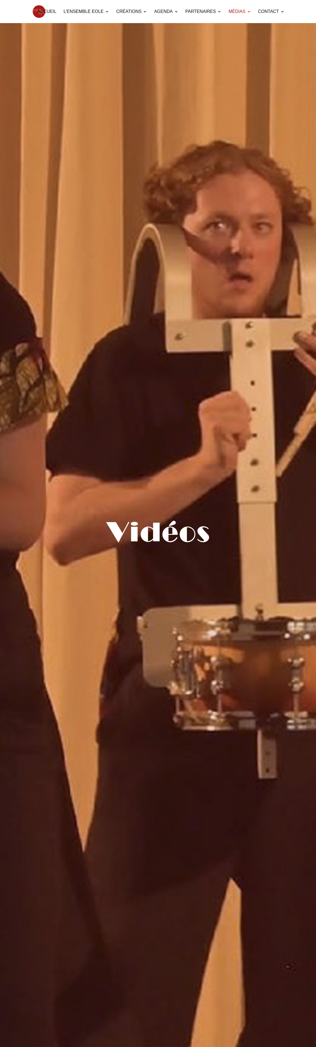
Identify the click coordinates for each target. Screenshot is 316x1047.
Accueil (46, 12)
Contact (268, 12)
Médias (236, 12)
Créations (128, 12)
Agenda (163, 12)
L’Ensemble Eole (83, 12)
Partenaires (200, 12)
